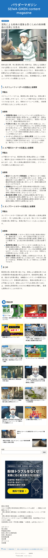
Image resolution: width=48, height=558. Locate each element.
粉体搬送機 (5, 537)
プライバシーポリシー (20, 553)
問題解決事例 (5, 20)
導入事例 (4, 529)
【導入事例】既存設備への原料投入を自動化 (16, 516)
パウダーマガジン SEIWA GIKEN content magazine (24, 9)
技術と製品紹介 (6, 535)
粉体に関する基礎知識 (9, 533)
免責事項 (31, 553)
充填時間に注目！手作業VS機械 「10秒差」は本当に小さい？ (22, 522)
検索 (2, 449)
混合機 (3, 539)
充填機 (3, 543)
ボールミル (5, 541)
